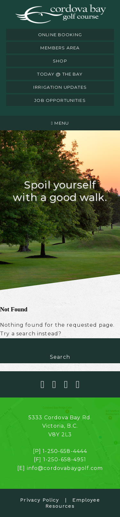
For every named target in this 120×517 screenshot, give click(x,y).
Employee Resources (72, 503)
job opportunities (60, 100)
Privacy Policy (39, 500)
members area (60, 47)
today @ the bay (60, 74)
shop (60, 60)
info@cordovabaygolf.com (65, 468)
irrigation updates (60, 87)
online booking (60, 34)
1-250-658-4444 (65, 451)
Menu (60, 123)
